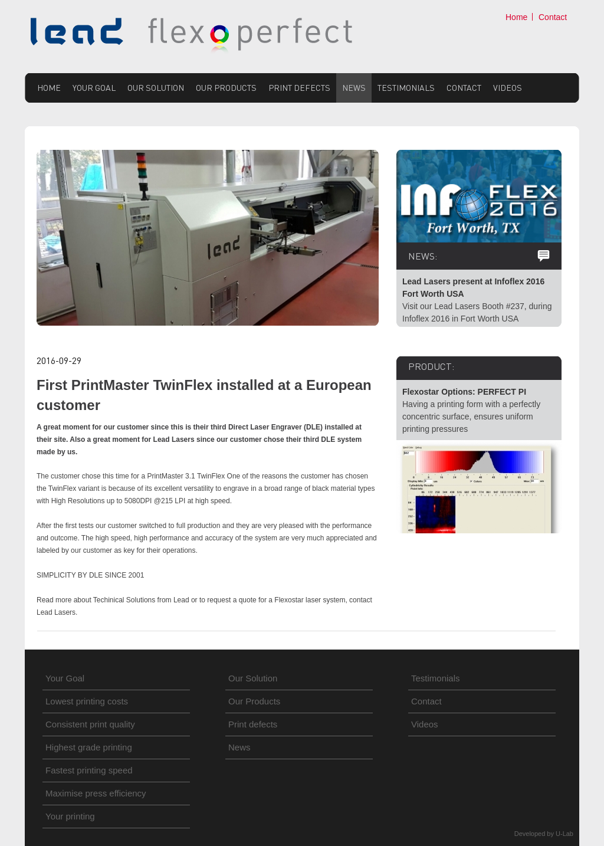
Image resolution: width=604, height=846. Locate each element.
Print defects (299, 87)
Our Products (226, 87)
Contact (553, 17)
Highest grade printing (88, 747)
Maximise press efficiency (95, 793)
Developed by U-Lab (543, 833)
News (354, 87)
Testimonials (406, 87)
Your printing (70, 816)
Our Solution (155, 87)
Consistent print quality (90, 724)
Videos (507, 87)
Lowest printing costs (86, 701)
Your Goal (94, 87)
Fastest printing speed (89, 770)
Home (516, 17)
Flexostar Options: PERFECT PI (464, 391)
